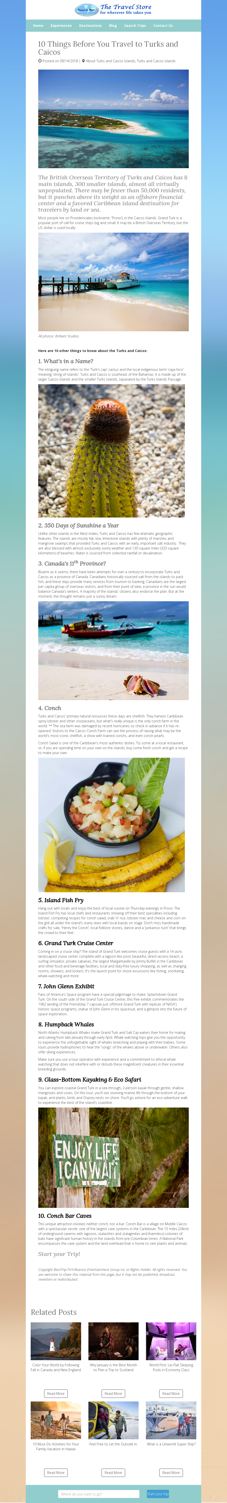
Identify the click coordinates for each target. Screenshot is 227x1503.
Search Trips (135, 25)
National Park (172, 1238)
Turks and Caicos (93, 374)
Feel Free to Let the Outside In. (113, 1423)
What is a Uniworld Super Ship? (171, 1423)
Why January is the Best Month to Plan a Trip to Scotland (113, 1347)
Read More (56, 1393)
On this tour (83, 1092)
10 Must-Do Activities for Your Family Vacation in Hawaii (56, 1426)
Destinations (90, 25)
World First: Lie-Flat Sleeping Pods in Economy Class (171, 1347)
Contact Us (163, 25)
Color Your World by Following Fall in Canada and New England (56, 1347)
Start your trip (158, 1494)
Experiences (61, 25)
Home (38, 25)
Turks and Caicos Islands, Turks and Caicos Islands (136, 61)
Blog (113, 25)
